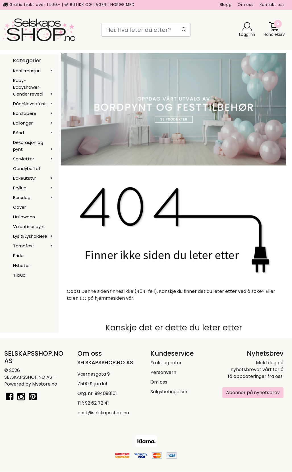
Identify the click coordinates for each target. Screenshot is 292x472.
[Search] (146, 30)
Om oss (246, 4)
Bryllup (19, 188)
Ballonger (23, 123)
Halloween (24, 217)
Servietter (23, 159)
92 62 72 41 (97, 403)
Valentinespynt (29, 226)
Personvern (163, 372)
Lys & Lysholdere (30, 236)
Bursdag (21, 197)
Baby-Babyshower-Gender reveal (28, 87)
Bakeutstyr (24, 178)
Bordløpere (24, 113)
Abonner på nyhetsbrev (253, 392)
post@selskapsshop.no (103, 412)
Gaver (19, 207)
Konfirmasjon (27, 71)
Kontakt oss (272, 4)
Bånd (18, 133)
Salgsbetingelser (169, 391)
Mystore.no (44, 384)
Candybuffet (27, 168)
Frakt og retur (166, 362)
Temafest (23, 246)
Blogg (226, 4)
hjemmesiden (110, 298)
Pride (18, 255)
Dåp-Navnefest (29, 104)
